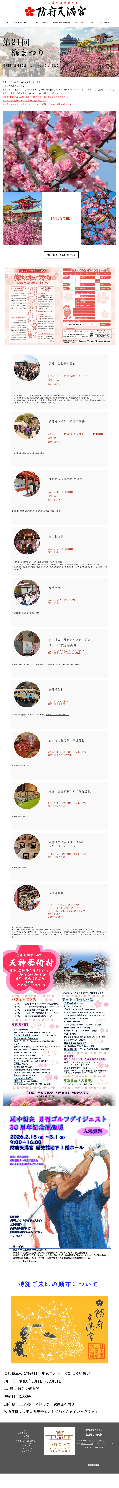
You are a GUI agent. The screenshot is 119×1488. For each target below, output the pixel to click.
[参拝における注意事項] (61, 254)
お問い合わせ (26, 1448)
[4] (62, 188)
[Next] (113, 152)
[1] (54, 188)
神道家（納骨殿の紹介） (26, 1441)
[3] (59, 188)
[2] (57, 188)
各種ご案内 (26, 1443)
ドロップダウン (26, 1451)
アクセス (26, 1446)
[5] (65, 188)
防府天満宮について (26, 1433)
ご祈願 (26, 1436)
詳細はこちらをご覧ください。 (57, 715)
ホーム (26, 1431)
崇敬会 (26, 1438)
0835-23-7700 (87, 1444)
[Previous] (5, 152)
